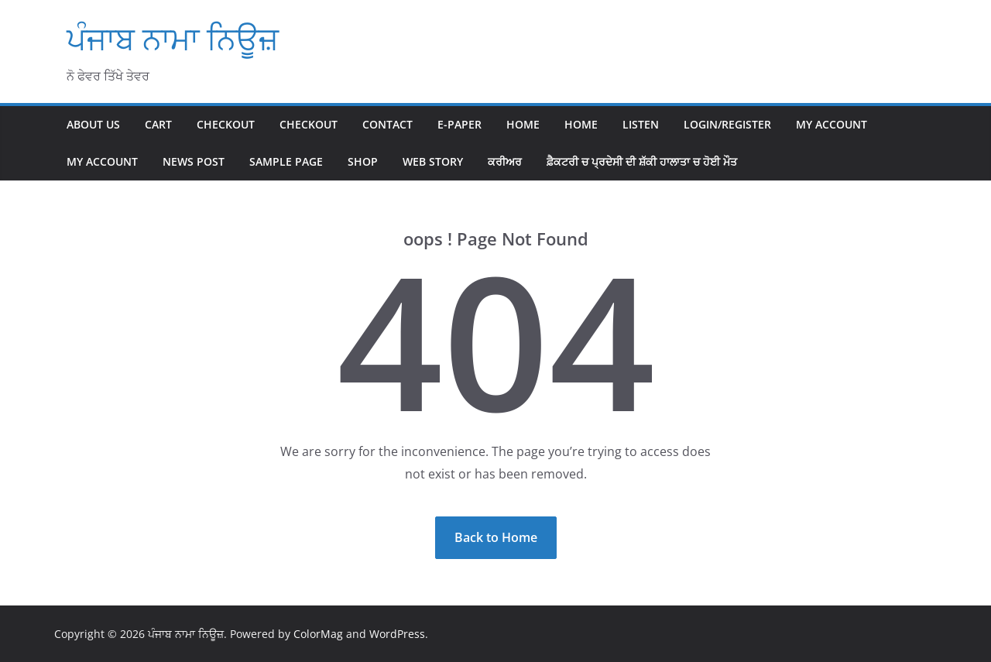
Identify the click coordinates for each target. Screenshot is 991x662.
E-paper (459, 124)
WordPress (397, 633)
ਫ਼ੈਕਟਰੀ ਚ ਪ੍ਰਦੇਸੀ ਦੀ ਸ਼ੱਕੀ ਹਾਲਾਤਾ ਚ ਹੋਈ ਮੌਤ (642, 161)
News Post (194, 161)
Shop (363, 161)
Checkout (226, 124)
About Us (93, 124)
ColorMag (318, 633)
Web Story (433, 161)
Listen (640, 124)
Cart (158, 124)
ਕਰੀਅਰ (505, 161)
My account (831, 124)
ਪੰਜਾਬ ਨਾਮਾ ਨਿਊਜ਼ (173, 38)
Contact (387, 124)
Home (523, 124)
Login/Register (727, 124)
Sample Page (286, 161)
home (581, 124)
